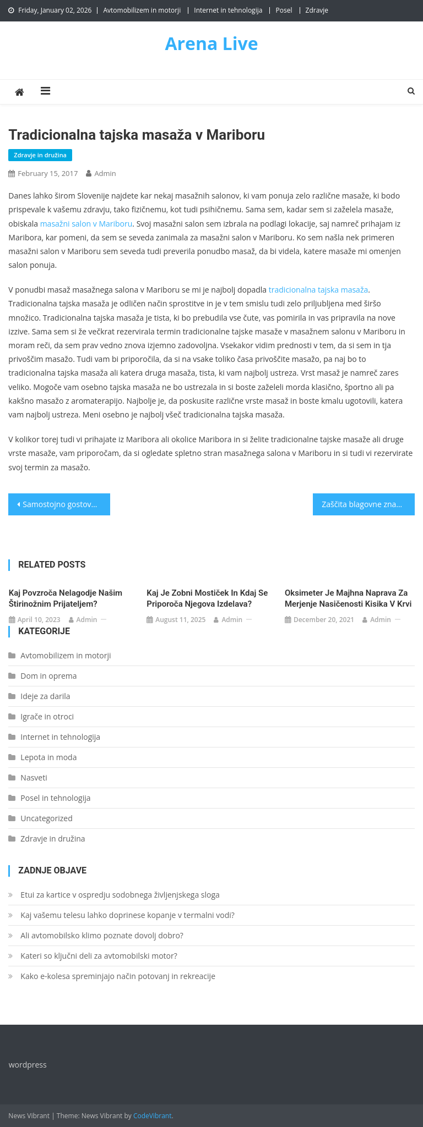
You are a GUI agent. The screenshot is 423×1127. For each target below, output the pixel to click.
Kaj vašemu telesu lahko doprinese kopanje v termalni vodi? (127, 915)
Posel (283, 10)
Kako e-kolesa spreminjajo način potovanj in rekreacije (117, 976)
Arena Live (211, 43)
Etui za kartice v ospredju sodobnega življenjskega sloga (119, 894)
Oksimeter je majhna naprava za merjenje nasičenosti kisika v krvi (348, 598)
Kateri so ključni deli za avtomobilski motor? (98, 955)
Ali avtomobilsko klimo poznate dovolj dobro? (101, 935)
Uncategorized (46, 818)
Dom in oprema (48, 675)
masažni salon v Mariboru (86, 223)
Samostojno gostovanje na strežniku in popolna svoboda (66, 504)
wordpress (28, 1064)
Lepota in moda (48, 757)
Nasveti (33, 777)
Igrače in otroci (47, 716)
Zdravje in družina (40, 155)
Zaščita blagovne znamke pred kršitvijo (368, 504)
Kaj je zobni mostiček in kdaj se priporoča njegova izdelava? (207, 598)
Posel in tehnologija (55, 798)
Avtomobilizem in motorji (142, 10)
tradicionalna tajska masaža (318, 289)
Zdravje (317, 10)
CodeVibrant (152, 1115)
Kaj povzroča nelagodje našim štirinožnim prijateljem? (65, 598)
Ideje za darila (45, 696)
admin (105, 173)
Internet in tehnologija (228, 10)
